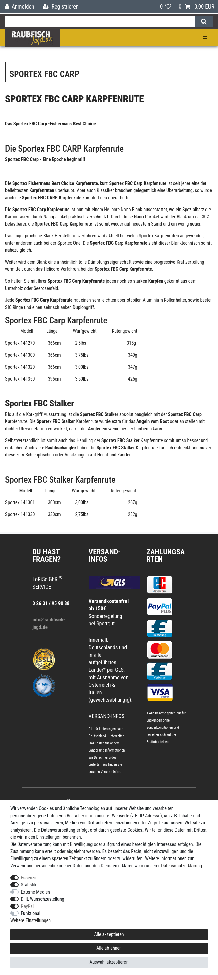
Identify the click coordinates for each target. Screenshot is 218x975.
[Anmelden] (19, 6)
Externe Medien (35, 892)
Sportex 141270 (20, 343)
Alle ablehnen (109, 948)
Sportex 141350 (20, 379)
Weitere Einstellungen (30, 920)
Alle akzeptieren (109, 934)
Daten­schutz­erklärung (181, 865)
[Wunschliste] (165, 6)
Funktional (31, 913)
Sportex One (69, 243)
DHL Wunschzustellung (42, 899)
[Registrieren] (60, 6)
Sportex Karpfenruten (159, 235)
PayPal (27, 906)
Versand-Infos (110, 772)
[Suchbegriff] (100, 21)
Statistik (29, 884)
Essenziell (30, 877)
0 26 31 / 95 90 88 (51, 603)
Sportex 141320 (20, 367)
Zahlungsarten (166, 555)
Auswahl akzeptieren (108, 962)
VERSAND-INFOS (105, 555)
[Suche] (204, 21)
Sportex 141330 (20, 514)
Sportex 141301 (20, 502)
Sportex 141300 (20, 355)
